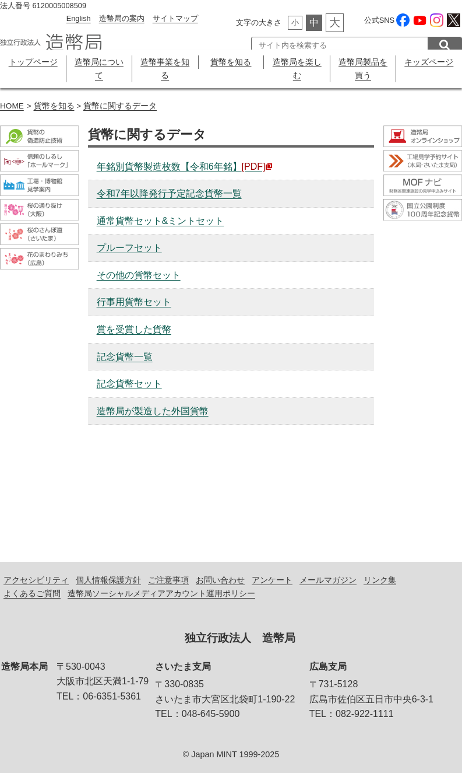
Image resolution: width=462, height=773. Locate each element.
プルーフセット (129, 248)
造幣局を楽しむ (297, 68)
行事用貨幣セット (134, 302)
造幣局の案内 (121, 18)
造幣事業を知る (164, 68)
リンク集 (380, 580)
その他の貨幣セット (139, 275)
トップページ (33, 62)
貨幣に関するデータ (120, 106)
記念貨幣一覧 (125, 357)
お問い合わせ (220, 580)
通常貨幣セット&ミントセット (160, 221)
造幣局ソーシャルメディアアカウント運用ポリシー (161, 593)
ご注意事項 (168, 580)
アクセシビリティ (36, 580)
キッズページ (428, 62)
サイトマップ (175, 18)
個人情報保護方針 (108, 580)
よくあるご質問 (32, 593)
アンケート (272, 580)
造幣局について (99, 68)
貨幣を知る (230, 62)
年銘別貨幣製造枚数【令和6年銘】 (185, 167)
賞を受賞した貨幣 (134, 329)
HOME (12, 106)
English (78, 18)
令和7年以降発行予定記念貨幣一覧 (169, 193)
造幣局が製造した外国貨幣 (153, 411)
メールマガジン (328, 580)
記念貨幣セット (129, 384)
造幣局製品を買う (362, 68)
